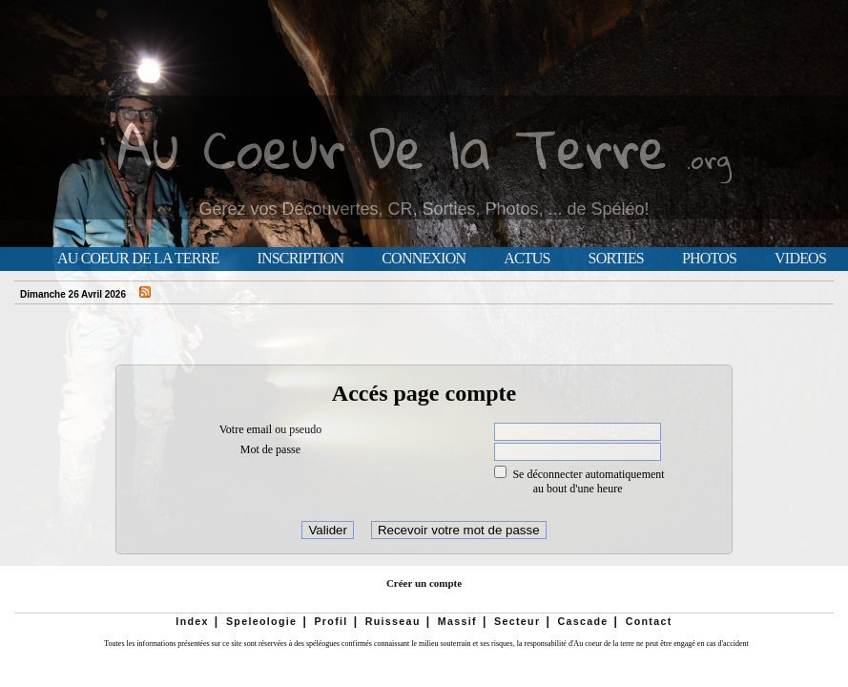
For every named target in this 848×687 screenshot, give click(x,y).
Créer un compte (424, 583)
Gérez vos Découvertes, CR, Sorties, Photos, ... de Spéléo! (423, 209)
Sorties (616, 258)
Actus (526, 258)
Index (192, 621)
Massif (457, 621)
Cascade (582, 621)
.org (709, 158)
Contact (649, 621)
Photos (709, 258)
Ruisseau (393, 621)
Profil (330, 621)
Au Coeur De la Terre (392, 147)
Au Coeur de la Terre (137, 258)
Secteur (517, 621)
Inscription (300, 258)
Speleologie (261, 621)
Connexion (423, 258)
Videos (800, 258)
